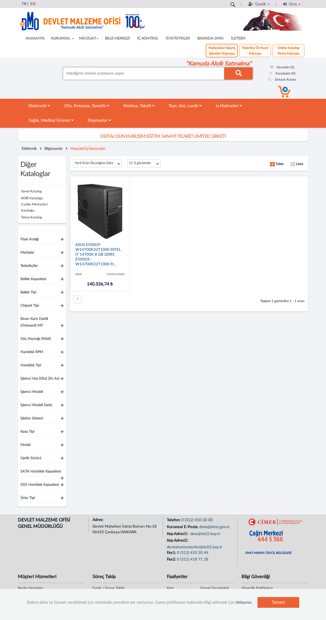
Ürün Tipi (27, 498)
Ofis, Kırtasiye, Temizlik (86, 106)
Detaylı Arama (282, 79)
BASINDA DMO (210, 38)
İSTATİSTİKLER (178, 38)
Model (25, 445)
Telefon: (174, 520)
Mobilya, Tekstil (139, 106)
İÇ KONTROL (147, 38)
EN (32, 4)
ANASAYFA (35, 38)
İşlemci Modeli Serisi (36, 405)
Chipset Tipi (29, 305)
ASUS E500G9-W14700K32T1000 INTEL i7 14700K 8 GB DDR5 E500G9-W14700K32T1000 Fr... (98, 254)
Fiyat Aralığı (29, 239)
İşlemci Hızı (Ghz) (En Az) (39, 378)
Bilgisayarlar (53, 149)
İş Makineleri (229, 106)
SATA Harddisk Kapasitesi (40, 471)
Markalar (27, 252)
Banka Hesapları (30, 588)
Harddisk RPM (31, 352)
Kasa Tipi (27, 431)
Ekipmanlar (99, 120)
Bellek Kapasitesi (33, 279)
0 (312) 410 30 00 (197, 520)
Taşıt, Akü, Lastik (185, 106)
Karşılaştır (282, 73)
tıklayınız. (244, 602)
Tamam (278, 602)
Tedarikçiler (29, 266)
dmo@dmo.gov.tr (214, 527)
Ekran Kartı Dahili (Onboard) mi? (34, 322)
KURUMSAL (62, 38)
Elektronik (39, 106)
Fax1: (172, 553)
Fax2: (172, 559)
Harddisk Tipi (30, 365)
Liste (296, 164)
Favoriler (282, 67)
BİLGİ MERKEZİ (117, 38)
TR (24, 4)
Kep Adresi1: (178, 534)
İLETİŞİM (238, 38)
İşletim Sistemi (31, 418)
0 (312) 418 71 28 (192, 559)
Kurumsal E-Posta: (183, 527)
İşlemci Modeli (31, 392)
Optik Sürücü (31, 458)
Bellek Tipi (28, 292)
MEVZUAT (89, 38)
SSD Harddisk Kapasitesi (39, 485)
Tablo (276, 164)
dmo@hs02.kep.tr (204, 534)
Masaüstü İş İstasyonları (87, 149)
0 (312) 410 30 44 (192, 553)
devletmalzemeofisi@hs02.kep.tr (194, 547)
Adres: (98, 520)
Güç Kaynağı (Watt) (35, 339)
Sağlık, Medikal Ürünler (51, 120)
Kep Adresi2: (178, 540)
